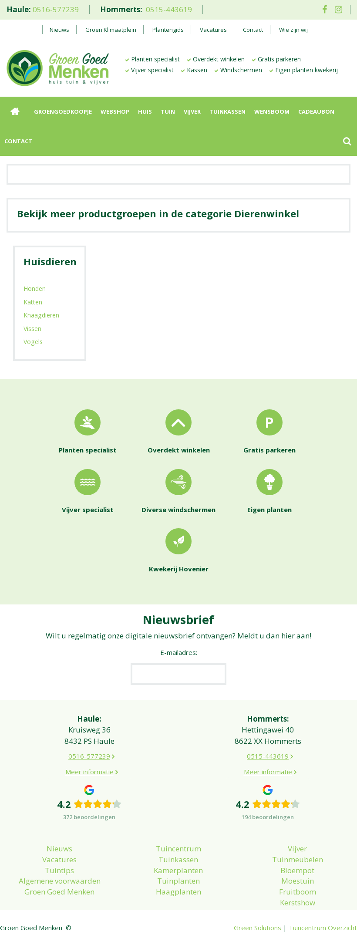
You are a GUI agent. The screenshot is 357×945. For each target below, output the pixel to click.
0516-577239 (56, 9)
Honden (35, 288)
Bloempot (297, 870)
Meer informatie (89, 771)
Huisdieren (50, 261)
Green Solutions (257, 927)
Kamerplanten (178, 870)
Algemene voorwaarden (60, 881)
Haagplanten (178, 891)
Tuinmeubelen (297, 859)
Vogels (33, 342)
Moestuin (297, 881)
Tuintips (59, 870)
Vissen (32, 328)
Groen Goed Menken (59, 891)
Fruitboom (297, 891)
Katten (33, 302)
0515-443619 (169, 9)
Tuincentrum (178, 848)
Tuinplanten (178, 881)
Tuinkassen (178, 859)
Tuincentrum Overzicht (323, 927)
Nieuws (59, 848)
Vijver (297, 848)
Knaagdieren (41, 315)
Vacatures (59, 859)
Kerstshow (297, 902)
